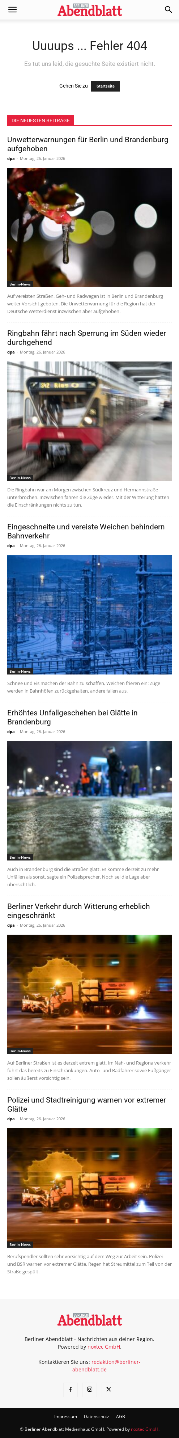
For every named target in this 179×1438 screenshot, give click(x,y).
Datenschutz (96, 1416)
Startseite (106, 86)
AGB (120, 1416)
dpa (11, 158)
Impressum (65, 1416)
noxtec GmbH (104, 1346)
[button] (12, 10)
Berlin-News (20, 284)
